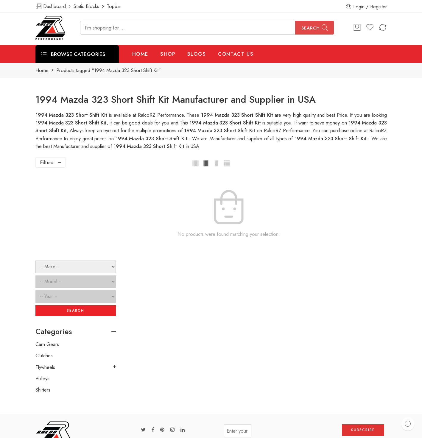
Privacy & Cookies (354, 430)
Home (42, 70)
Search (310, 28)
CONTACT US (236, 53)
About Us (392, 430)
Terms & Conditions (307, 430)
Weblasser (63, 431)
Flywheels (45, 282)
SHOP (167, 53)
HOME (140, 53)
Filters (46, 162)
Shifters (42, 305)
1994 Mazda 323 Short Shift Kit (225, 122)
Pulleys (42, 293)
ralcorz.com (47, 409)
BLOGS (196, 53)
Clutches (44, 270)
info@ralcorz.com (53, 399)
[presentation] (296, 347)
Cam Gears (47, 259)
